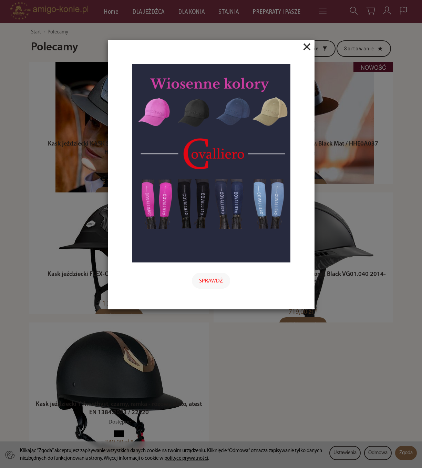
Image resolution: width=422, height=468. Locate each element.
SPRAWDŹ (211, 281)
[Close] (307, 47)
